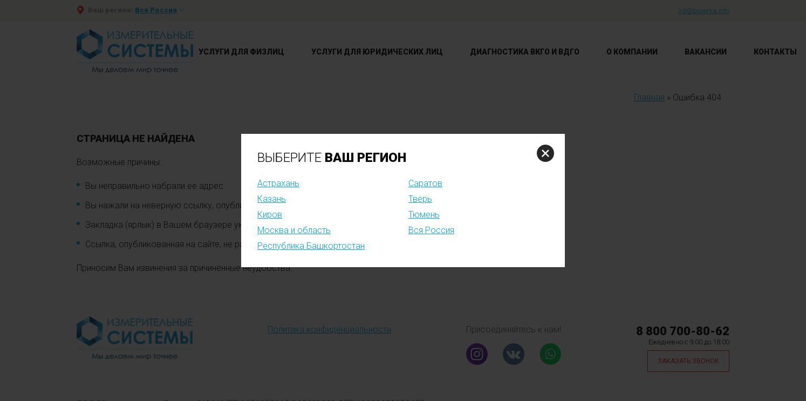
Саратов (425, 183)
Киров (269, 214)
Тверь (420, 199)
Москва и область (294, 230)
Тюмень (424, 214)
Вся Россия (431, 230)
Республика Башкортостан (311, 246)
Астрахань (278, 183)
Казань (271, 199)
